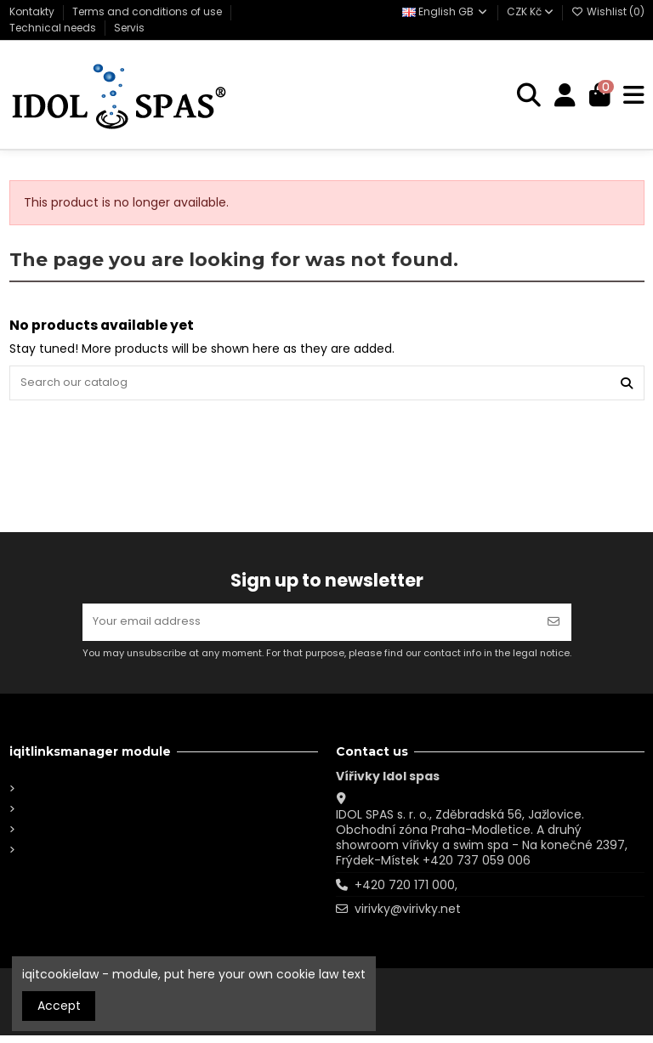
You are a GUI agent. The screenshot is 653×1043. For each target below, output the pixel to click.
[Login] (561, 95)
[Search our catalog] (626, 385)
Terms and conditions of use (148, 11)
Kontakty (33, 11)
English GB (445, 11)
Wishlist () (607, 11)
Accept (59, 1005)
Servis (129, 27)
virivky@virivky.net (408, 917)
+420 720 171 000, (406, 892)
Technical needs (54, 27)
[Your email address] (309, 628)
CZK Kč (530, 11)
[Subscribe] (553, 628)
